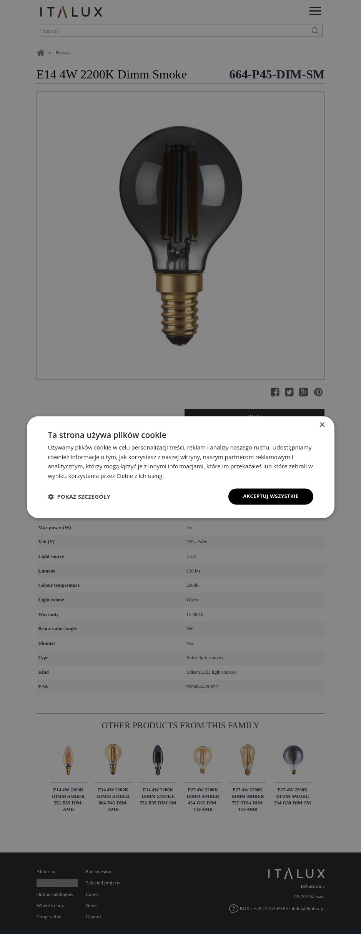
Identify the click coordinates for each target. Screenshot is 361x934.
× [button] (322, 424)
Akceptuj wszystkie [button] (268, 496)
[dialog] (180, 467)
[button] (79, 496)
